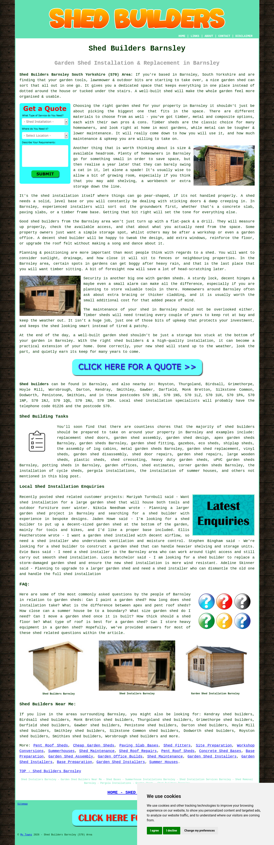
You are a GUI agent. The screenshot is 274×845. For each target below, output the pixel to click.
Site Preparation (214, 745)
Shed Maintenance (97, 751)
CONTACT (224, 36)
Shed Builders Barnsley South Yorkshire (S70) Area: (76, 75)
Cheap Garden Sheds (93, 745)
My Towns (26, 834)
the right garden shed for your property (136, 106)
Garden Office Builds (120, 756)
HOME (181, 36)
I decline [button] (171, 830)
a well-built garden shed (100, 335)
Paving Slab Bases (138, 745)
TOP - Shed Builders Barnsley (50, 771)
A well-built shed (154, 91)
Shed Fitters (177, 745)
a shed (207, 253)
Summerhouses (61, 751)
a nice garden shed (226, 80)
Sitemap (23, 804)
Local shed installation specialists (159, 401)
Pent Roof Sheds (50, 745)
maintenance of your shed (121, 309)
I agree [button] (154, 830)
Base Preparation (74, 762)
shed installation (60, 196)
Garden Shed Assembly (70, 756)
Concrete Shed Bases (220, 751)
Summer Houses (163, 762)
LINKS (195, 36)
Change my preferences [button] (199, 830)
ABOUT (209, 36)
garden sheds (170, 278)
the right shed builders (117, 341)
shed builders (239, 427)
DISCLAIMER (243, 36)
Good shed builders (39, 221)
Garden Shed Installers (212, 756)
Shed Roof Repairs (138, 751)
